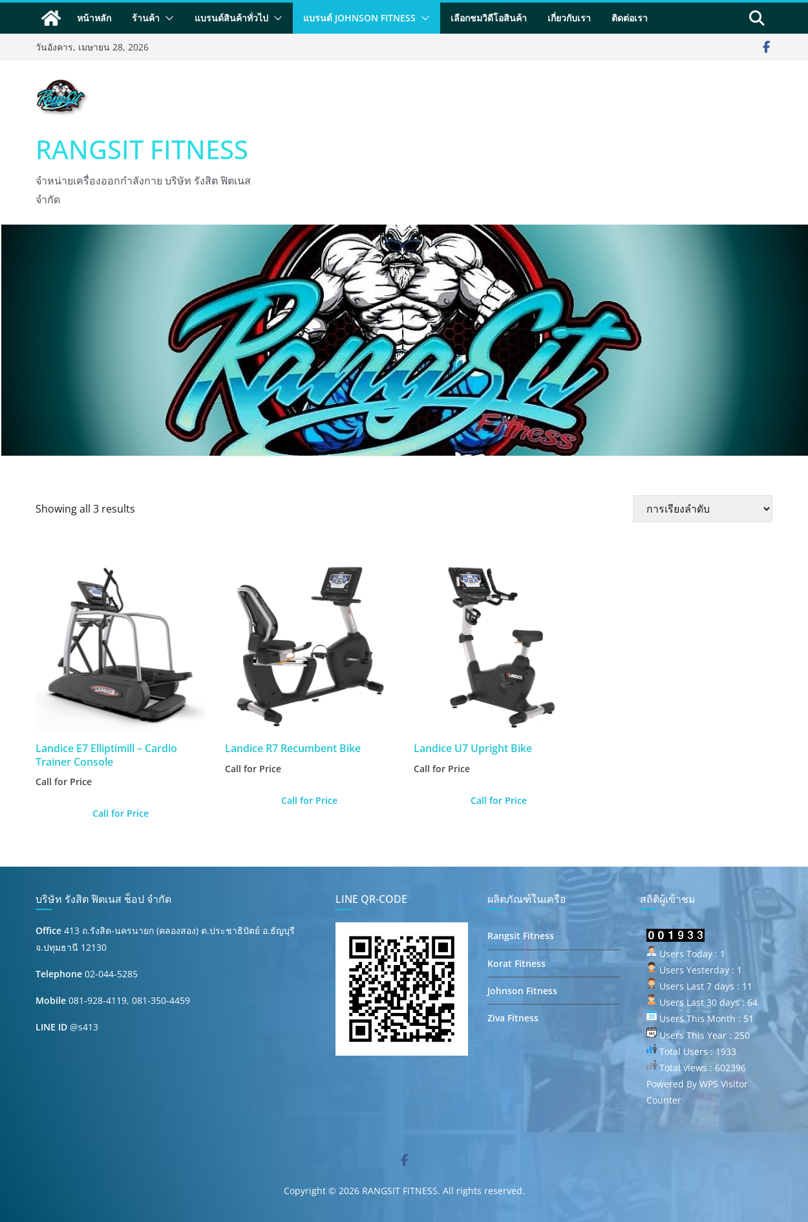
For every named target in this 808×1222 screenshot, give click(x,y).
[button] (167, 18)
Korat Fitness (516, 963)
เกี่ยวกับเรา (569, 18)
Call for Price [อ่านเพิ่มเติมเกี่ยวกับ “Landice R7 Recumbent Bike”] (309, 800)
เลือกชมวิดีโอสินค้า (489, 18)
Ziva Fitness (512, 1018)
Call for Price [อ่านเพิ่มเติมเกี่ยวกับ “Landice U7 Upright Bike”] (499, 800)
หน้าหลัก (94, 18)
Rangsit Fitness (520, 935)
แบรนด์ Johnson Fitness (359, 18)
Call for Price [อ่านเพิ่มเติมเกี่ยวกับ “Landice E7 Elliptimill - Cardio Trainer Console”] (120, 813)
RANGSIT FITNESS (142, 149)
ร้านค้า (146, 18)
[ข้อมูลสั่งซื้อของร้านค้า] (702, 508)
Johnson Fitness (522, 990)
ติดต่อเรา (629, 18)
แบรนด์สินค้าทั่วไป (231, 18)
